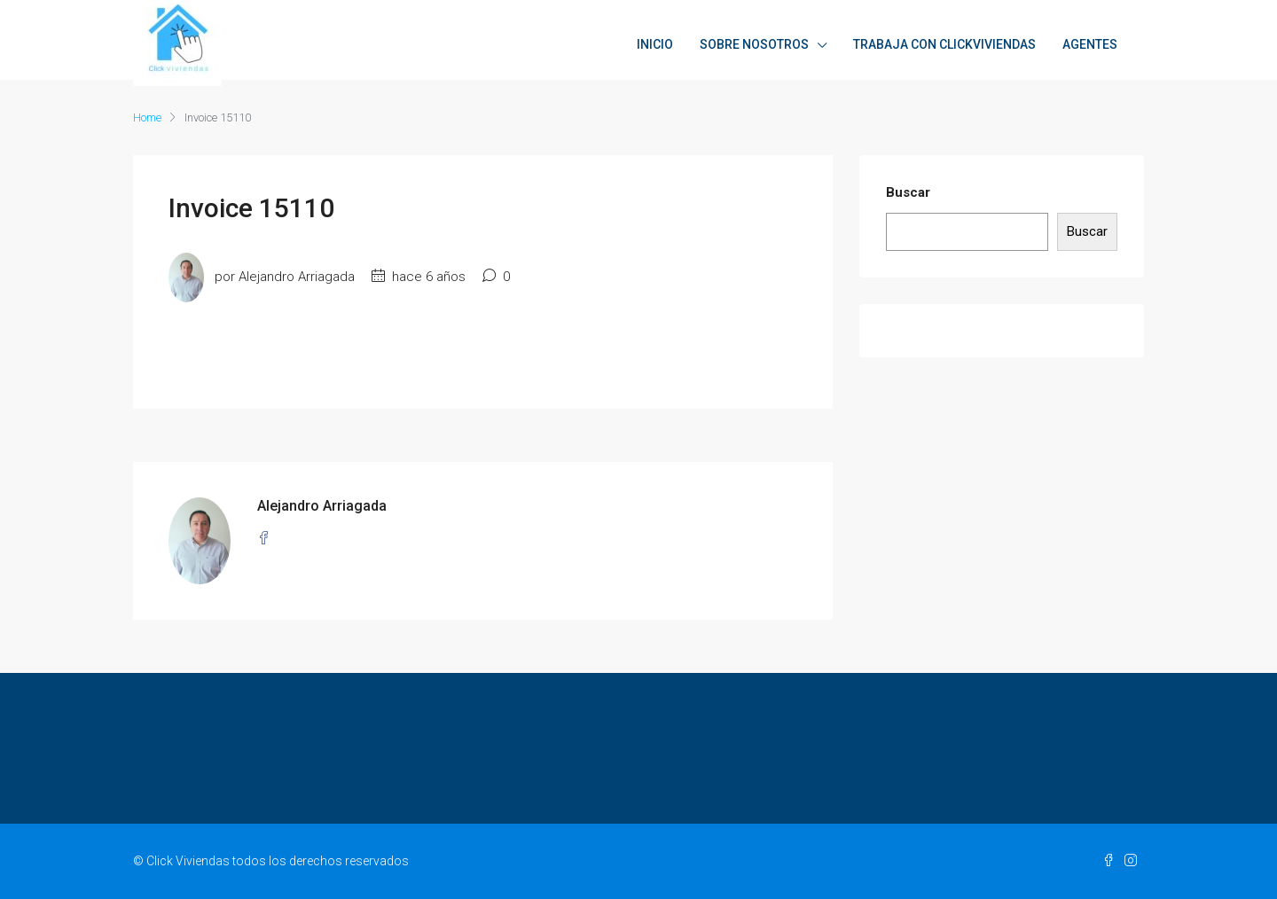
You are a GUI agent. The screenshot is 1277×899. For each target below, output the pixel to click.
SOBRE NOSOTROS (754, 44)
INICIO (655, 44)
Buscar (908, 192)
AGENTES (1089, 44)
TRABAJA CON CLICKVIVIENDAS (944, 44)
